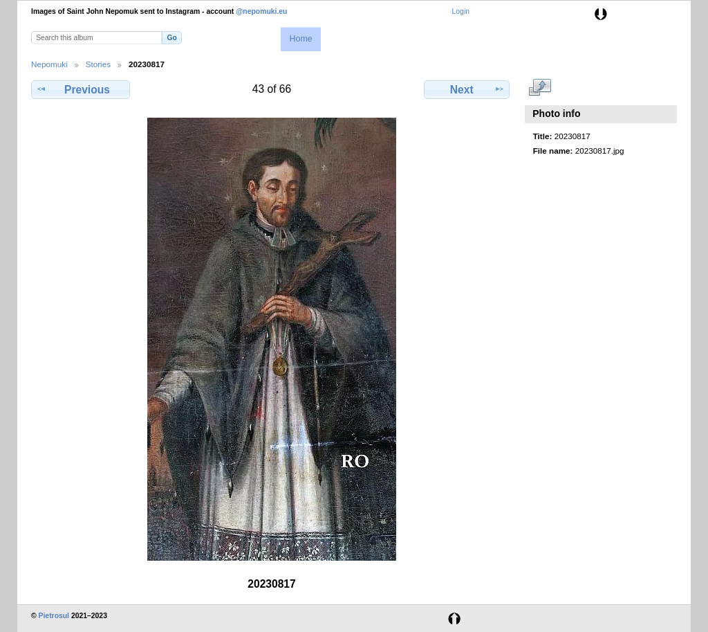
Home (300, 39)
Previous (80, 89)
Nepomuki (49, 64)
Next (467, 89)
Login (460, 11)
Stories (98, 64)
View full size (540, 88)
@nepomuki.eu (261, 11)
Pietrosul (54, 616)
